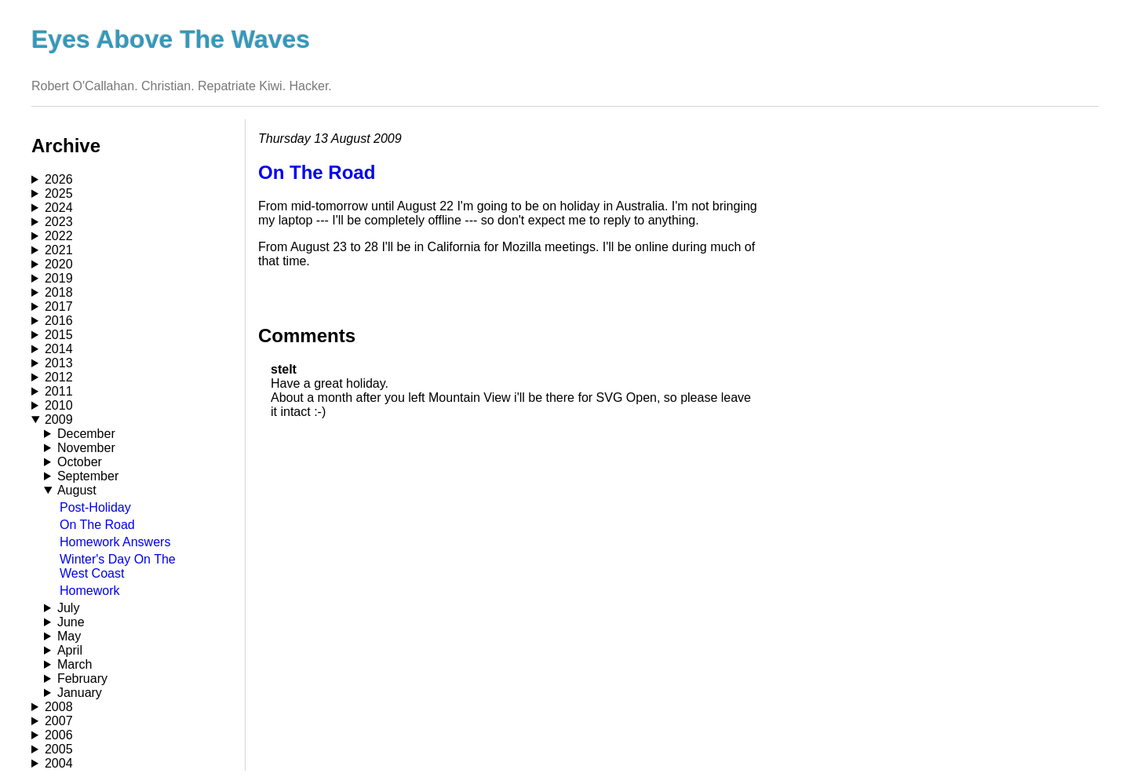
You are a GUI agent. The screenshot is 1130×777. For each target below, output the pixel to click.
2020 (59, 264)
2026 (59, 179)
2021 (59, 250)
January (79, 692)
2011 (59, 391)
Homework (89, 590)
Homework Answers (115, 542)
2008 (59, 706)
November (86, 447)
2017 (59, 306)
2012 (59, 377)
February (82, 678)
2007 (59, 721)
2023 (59, 221)
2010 (59, 405)
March (74, 664)
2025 (59, 193)
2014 (59, 349)
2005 (59, 749)
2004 (59, 763)
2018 (59, 292)
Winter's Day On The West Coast (118, 566)
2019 (59, 278)
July (68, 608)
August (77, 490)
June (71, 622)
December (86, 433)
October (79, 462)
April (69, 650)
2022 (59, 236)
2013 (59, 363)
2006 (59, 735)
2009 (59, 419)
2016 (59, 320)
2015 (59, 334)
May (69, 636)
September (87, 476)
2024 (59, 207)
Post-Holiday (95, 507)
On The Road (97, 524)
